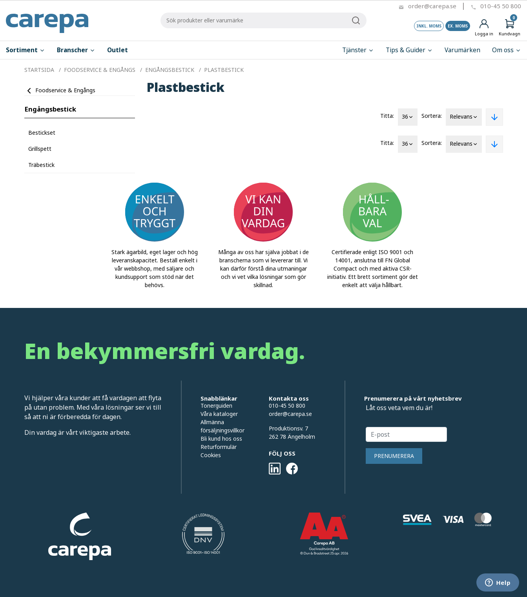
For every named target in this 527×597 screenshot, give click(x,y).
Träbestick (41, 164)
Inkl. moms (428, 26)
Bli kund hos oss (221, 438)
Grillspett (39, 148)
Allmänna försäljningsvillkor (222, 426)
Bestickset (41, 132)
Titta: (387, 115)
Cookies (211, 455)
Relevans (464, 117)
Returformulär (219, 446)
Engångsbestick (50, 109)
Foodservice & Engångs (65, 90)
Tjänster (358, 50)
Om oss (506, 50)
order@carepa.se (432, 6)
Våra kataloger (219, 414)
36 (408, 117)
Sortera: (431, 115)
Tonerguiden (216, 405)
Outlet (117, 50)
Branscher (76, 50)
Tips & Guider (409, 50)
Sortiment (25, 50)
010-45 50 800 (500, 6)
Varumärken (462, 50)
